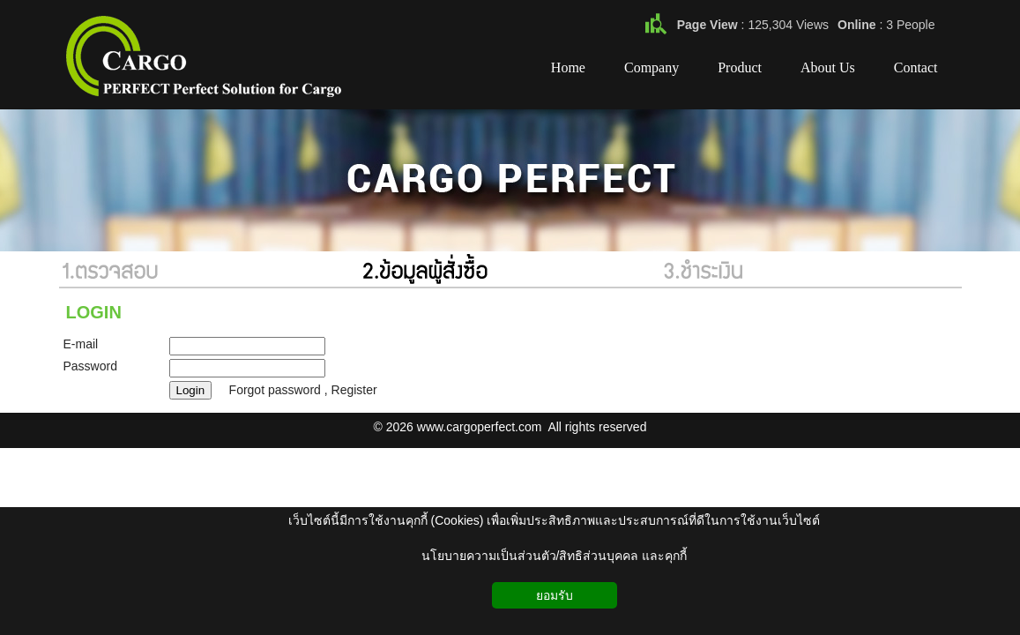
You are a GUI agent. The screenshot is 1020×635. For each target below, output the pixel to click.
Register (354, 390)
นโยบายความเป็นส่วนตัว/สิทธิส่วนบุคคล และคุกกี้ (554, 556)
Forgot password (275, 390)
